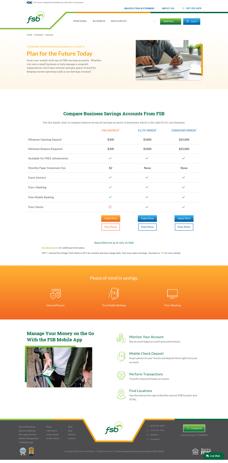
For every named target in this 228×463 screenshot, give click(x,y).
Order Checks (53, 438)
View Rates (110, 226)
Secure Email (52, 434)
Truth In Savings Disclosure (126, 451)
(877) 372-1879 (155, 426)
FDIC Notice (158, 451)
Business (39, 35)
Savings (49, 35)
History (71, 434)
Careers (72, 438)
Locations (153, 439)
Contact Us (194, 428)
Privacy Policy (145, 451)
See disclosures (50, 247)
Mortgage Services (28, 434)
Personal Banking (27, 427)
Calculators (51, 431)
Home (29, 35)
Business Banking (27, 431)
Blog (70, 431)
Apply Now (110, 218)
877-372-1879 (191, 8)
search (154, 21)
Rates (49, 427)
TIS (162, 253)
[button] (168, 8)
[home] (36, 17)
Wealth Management (29, 438)
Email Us (152, 434)
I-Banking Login (26, 442)
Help (70, 427)
